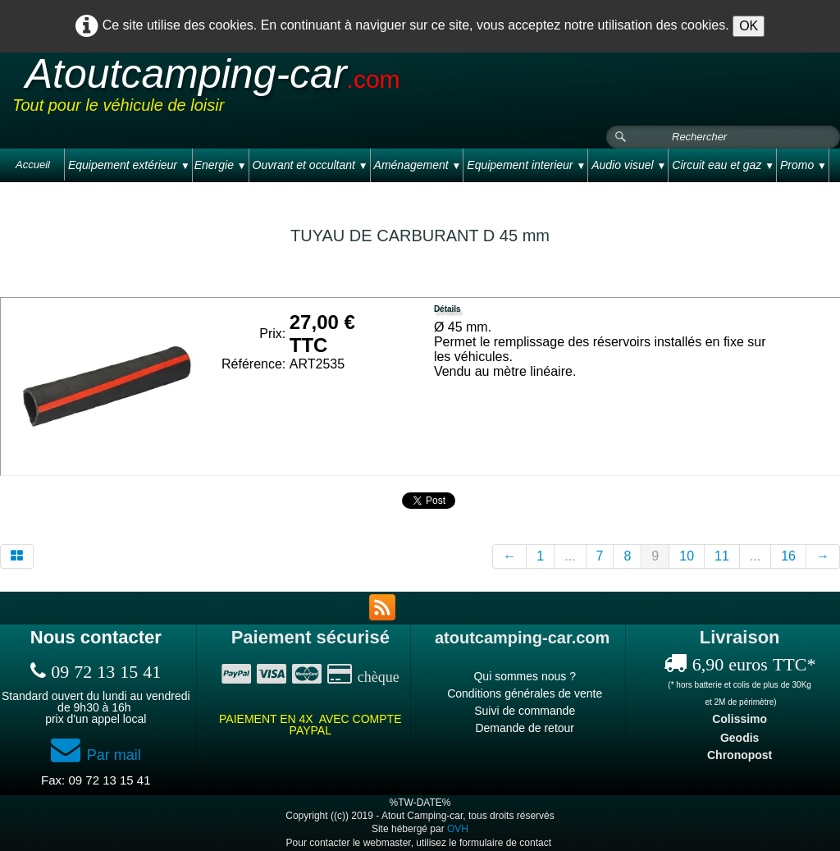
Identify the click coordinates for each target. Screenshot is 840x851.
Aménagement (418, 165)
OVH (457, 829)
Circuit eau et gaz (723, 165)
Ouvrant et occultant (310, 165)
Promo (803, 165)
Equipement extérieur (129, 165)
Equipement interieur (526, 165)
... (569, 556)
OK (748, 26)
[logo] (323, 89)
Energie (220, 165)
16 (788, 556)
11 (721, 556)
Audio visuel (628, 165)
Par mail (96, 755)
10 (686, 556)
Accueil (33, 164)
